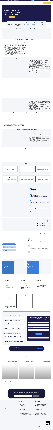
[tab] (9, 244)
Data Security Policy (41, 428)
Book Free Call (40, 348)
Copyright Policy (37, 428)
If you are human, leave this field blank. (33, 336)
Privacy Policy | (30, 428)
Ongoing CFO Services (34, 207)
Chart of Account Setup (32, 247)
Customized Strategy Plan (34, 195)
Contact (40, 3)
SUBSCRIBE (36, 395)
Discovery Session (33, 189)
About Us (29, 3)
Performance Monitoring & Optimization (37, 213)
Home (26, 3)
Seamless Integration (33, 201)
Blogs (37, 3)
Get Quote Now (38, 334)
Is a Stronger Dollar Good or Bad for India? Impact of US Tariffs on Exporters (10, 381)
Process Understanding (32, 254)
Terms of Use (33, 428)
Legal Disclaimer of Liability (47, 428)
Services (33, 3)
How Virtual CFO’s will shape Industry (43, 380)
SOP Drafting (30, 240)
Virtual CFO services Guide (24, 380)
